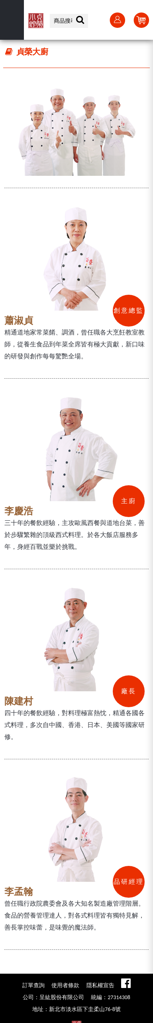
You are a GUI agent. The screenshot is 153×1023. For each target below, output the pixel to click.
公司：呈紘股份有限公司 (53, 997)
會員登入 (117, 20)
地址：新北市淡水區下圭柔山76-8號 (76, 1009)
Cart (141, 20)
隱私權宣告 (100, 985)
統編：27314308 (110, 997)
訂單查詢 (33, 985)
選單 (12, 20)
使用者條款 (65, 985)
